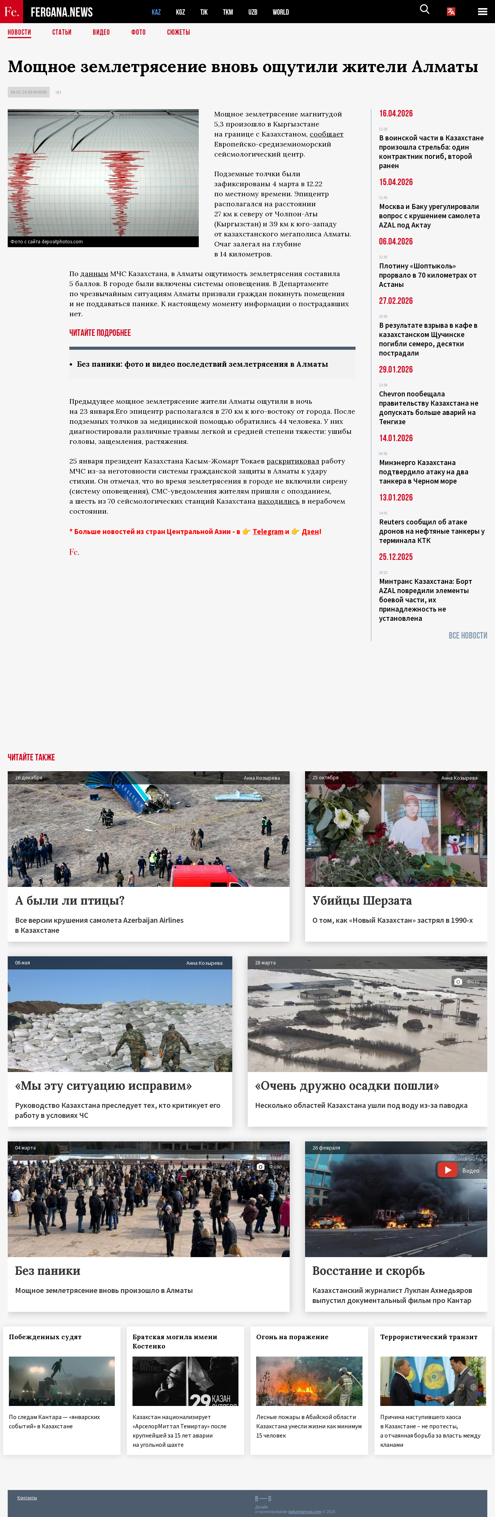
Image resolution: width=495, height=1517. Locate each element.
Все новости (468, 635)
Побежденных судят (49, 1337)
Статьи (64, 33)
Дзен (310, 531)
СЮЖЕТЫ (183, 33)
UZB (258, 12)
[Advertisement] (248, 695)
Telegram (268, 531)
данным (94, 273)
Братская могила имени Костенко (179, 1341)
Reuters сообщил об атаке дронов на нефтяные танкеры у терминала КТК (432, 531)
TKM (232, 12)
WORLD (287, 12)
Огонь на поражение (297, 1337)
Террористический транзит (418, 1341)
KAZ (157, 12)
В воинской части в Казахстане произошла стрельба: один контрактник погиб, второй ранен (431, 151)
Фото (141, 33)
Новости (20, 33)
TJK (207, 12)
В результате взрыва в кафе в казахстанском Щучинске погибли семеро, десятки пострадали (428, 338)
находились (279, 501)
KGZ (182, 12)
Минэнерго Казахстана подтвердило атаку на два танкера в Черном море (423, 471)
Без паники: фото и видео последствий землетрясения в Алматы (210, 364)
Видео (104, 33)
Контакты (27, 1494)
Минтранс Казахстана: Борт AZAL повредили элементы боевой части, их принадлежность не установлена (425, 599)
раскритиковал (293, 461)
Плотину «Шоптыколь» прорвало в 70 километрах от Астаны (428, 275)
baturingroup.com (305, 1509)
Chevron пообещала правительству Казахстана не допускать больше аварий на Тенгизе (428, 407)
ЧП (58, 92)
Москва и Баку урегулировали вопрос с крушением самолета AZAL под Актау (429, 215)
